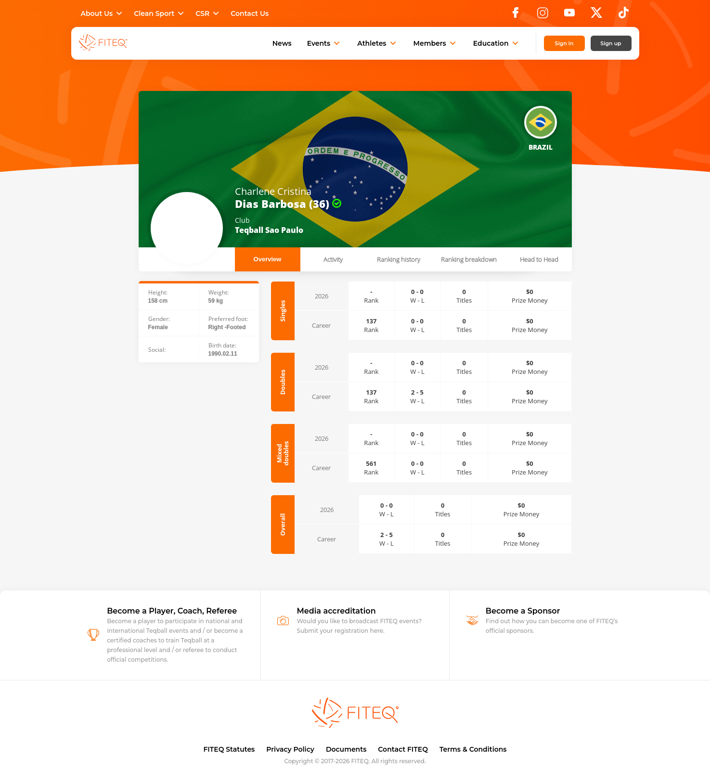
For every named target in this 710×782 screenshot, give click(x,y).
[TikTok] (624, 15)
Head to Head (539, 259)
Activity (333, 259)
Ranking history (398, 259)
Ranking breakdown (469, 259)
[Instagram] (542, 15)
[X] (596, 15)
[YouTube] (569, 15)
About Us (103, 13)
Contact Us (250, 13)
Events (324, 43)
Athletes (377, 43)
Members (435, 43)
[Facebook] (515, 15)
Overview (268, 259)
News (282, 43)
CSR (208, 13)
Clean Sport (160, 13)
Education (496, 43)
